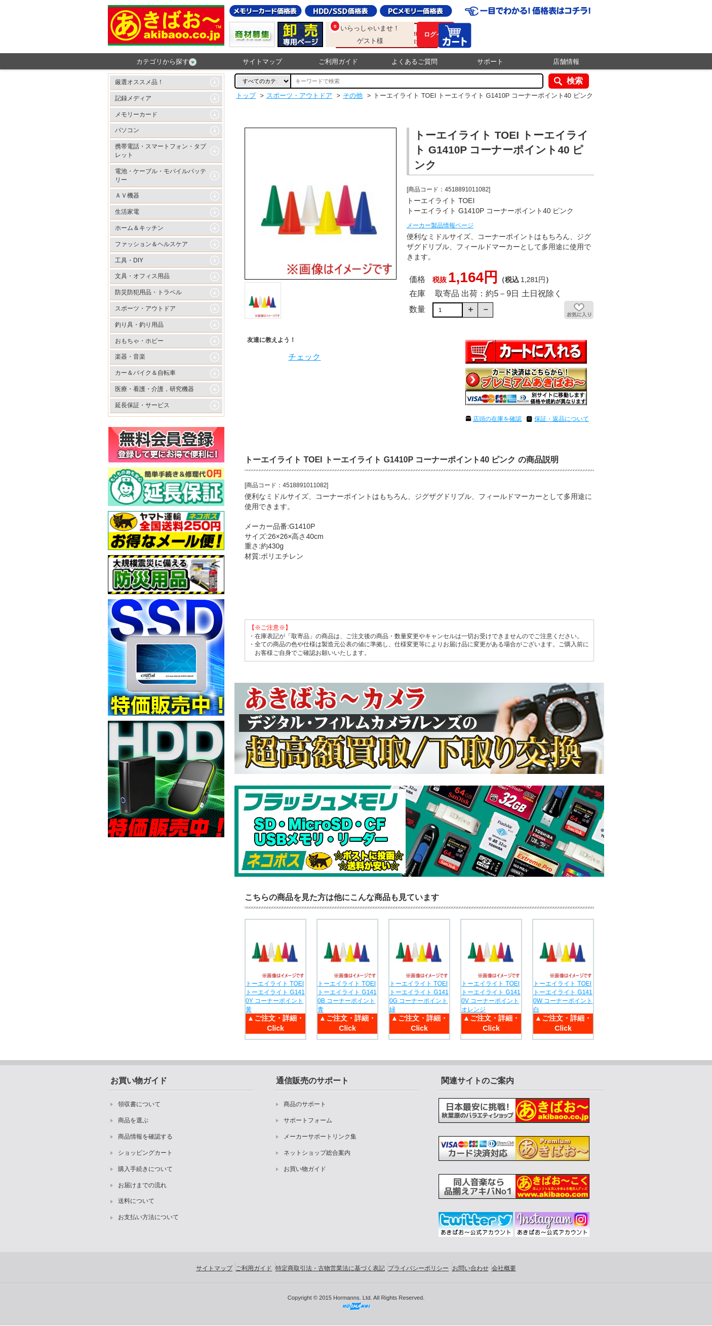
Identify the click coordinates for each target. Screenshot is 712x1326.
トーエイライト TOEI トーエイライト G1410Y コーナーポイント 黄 (275, 996)
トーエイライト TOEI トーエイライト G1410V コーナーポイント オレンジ (491, 996)
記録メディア (133, 98)
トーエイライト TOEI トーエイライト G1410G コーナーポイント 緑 (419, 996)
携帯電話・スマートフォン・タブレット (160, 151)
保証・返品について (561, 418)
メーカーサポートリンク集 (320, 1136)
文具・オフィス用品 (142, 276)
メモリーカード (136, 114)
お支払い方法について (148, 1217)
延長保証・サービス (142, 405)
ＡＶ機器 (127, 195)
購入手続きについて (145, 1169)
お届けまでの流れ (142, 1185)
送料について (136, 1200)
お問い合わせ (470, 1268)
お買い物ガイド (305, 1169)
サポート (490, 61)
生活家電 (127, 211)
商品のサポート (305, 1104)
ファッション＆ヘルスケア (151, 244)
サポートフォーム (308, 1120)
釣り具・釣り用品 (139, 324)
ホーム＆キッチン (139, 227)
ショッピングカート (145, 1152)
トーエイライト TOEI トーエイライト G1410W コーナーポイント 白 (562, 996)
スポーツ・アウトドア (145, 308)
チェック (304, 357)
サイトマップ (262, 61)
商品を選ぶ (133, 1120)
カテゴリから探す (166, 62)
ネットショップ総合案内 (317, 1152)
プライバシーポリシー (418, 1268)
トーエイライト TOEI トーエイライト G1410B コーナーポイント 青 (347, 996)
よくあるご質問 (414, 61)
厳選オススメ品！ (139, 82)
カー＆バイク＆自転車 (145, 372)
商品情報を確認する (145, 1136)
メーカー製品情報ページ (440, 225)
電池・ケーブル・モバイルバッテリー (160, 175)
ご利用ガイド (338, 61)
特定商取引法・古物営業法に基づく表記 (330, 1268)
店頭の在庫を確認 (497, 418)
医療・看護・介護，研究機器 (154, 389)
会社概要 (504, 1268)
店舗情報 (566, 61)
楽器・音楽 (130, 356)
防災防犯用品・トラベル (148, 292)
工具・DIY (129, 260)
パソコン (127, 130)
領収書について (139, 1104)
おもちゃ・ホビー (139, 340)
